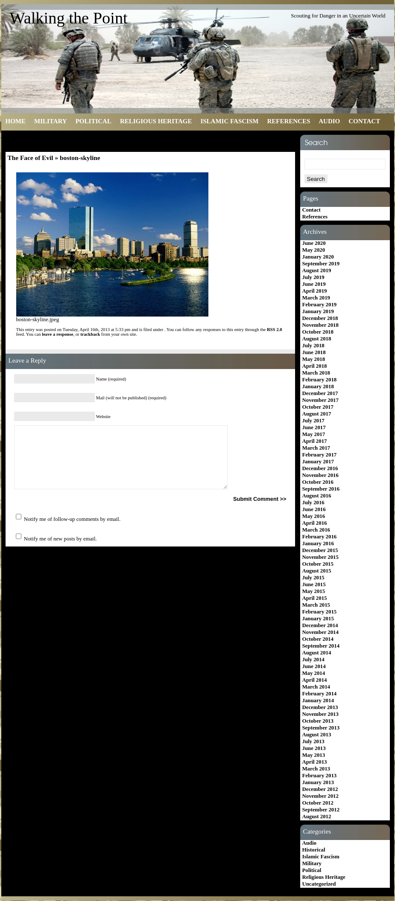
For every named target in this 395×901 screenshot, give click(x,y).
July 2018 (313, 346)
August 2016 (316, 496)
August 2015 (316, 571)
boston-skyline (80, 157)
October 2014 (318, 639)
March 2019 (316, 298)
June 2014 (314, 666)
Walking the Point (69, 18)
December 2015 (320, 550)
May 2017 (313, 434)
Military (50, 121)
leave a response (57, 334)
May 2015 (313, 591)
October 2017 (318, 407)
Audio (329, 121)
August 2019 (316, 270)
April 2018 (314, 366)
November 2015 (320, 557)
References (288, 121)
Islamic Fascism (229, 121)
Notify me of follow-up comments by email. (72, 519)
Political (93, 121)
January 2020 (318, 257)
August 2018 (316, 339)
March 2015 (316, 605)
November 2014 (320, 632)
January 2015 (318, 619)
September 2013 (321, 728)
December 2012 (320, 789)
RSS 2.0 (274, 329)
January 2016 (318, 543)
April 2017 (314, 441)
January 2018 (318, 386)
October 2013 (318, 721)
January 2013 (318, 782)
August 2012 (316, 817)
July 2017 (313, 421)
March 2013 (316, 769)
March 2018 (316, 373)
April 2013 (314, 762)
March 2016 (316, 530)
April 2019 (314, 291)
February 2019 (319, 305)
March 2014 (316, 687)
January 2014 (318, 700)
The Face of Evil (30, 157)
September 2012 (321, 810)
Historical (313, 850)
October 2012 (318, 803)
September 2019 (321, 264)
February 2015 (319, 612)
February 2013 (319, 776)
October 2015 (318, 564)
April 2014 (314, 680)
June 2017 (314, 427)
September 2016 (321, 489)
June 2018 (314, 352)
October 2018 (318, 332)
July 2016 (313, 503)
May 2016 (313, 516)
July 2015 (313, 578)
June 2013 (314, 748)
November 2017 (320, 400)
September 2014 (321, 646)
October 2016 (318, 482)
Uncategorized (319, 884)
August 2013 (316, 735)
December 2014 (320, 625)
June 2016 (314, 509)
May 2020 (313, 250)
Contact (364, 121)
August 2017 (316, 414)
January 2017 (318, 462)
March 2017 (316, 448)
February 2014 (319, 694)
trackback (90, 334)
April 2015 (314, 598)
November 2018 (320, 325)
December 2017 (320, 393)
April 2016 (314, 523)
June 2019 (314, 284)
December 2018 (320, 318)
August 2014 (316, 653)
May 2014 (313, 673)
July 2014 (313, 660)
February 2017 (319, 455)
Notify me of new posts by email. (60, 539)
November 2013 (320, 714)
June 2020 (314, 243)
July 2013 (313, 741)
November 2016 (320, 475)
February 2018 (319, 380)
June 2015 (314, 584)
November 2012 (320, 796)
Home (16, 121)
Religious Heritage (156, 121)
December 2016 (320, 468)
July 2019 (313, 277)
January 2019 (318, 311)
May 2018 (313, 359)
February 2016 (319, 537)
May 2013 (313, 755)
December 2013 (320, 707)
